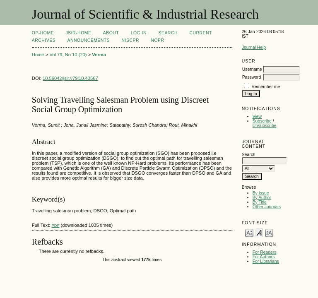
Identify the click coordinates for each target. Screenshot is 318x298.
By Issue (261, 193)
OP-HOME (43, 33)
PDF (55, 225)
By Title (260, 202)
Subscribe (262, 121)
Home (38, 54)
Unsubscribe (265, 125)
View (257, 116)
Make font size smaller (249, 232)
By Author (262, 197)
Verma (99, 54)
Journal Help (254, 47)
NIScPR (130, 40)
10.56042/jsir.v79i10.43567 (70, 78)
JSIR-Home (79, 33)
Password (251, 77)
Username (252, 69)
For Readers (265, 252)
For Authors (264, 257)
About (111, 33)
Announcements (88, 40)
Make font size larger (269, 232)
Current (200, 33)
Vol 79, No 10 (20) (68, 54)
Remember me (266, 86)
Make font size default (259, 232)
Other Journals (267, 206)
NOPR (157, 40)
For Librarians (266, 261)
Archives (43, 40)
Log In (139, 33)
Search (168, 33)
